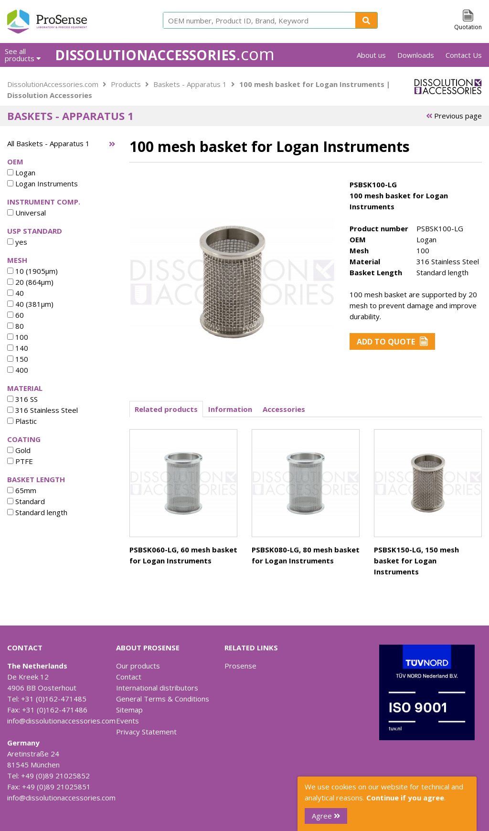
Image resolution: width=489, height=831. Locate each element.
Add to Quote (392, 341)
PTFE (20, 461)
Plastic (22, 421)
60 (15, 315)
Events (127, 720)
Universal (26, 212)
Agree (326, 815)
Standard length (37, 512)
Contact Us (464, 55)
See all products (23, 54)
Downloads (415, 55)
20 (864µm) (30, 282)
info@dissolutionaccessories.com (61, 720)
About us (371, 55)
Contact (128, 676)
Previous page (454, 115)
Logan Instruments (42, 183)
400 (17, 370)
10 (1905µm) (32, 271)
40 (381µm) (30, 304)
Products (126, 84)
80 (15, 326)
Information (230, 409)
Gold (19, 450)
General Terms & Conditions (162, 698)
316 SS (22, 399)
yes (17, 242)
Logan (21, 172)
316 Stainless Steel (42, 410)
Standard (26, 501)
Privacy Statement (146, 731)
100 (17, 337)
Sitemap (129, 709)
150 (17, 359)
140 (17, 348)
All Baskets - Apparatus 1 (48, 143)
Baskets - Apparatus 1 (190, 84)
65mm (21, 490)
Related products (166, 409)
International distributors (157, 687)
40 (15, 293)
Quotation (468, 27)
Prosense (240, 665)
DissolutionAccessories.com (52, 84)
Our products (138, 665)
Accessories (284, 409)
